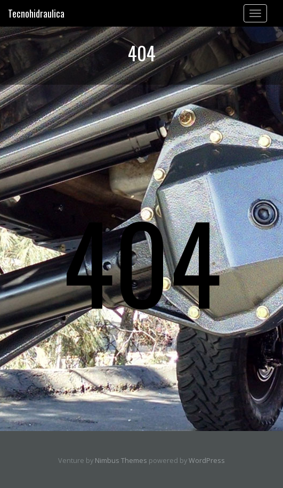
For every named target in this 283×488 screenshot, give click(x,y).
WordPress (207, 460)
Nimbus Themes (121, 460)
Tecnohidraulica (36, 13)
